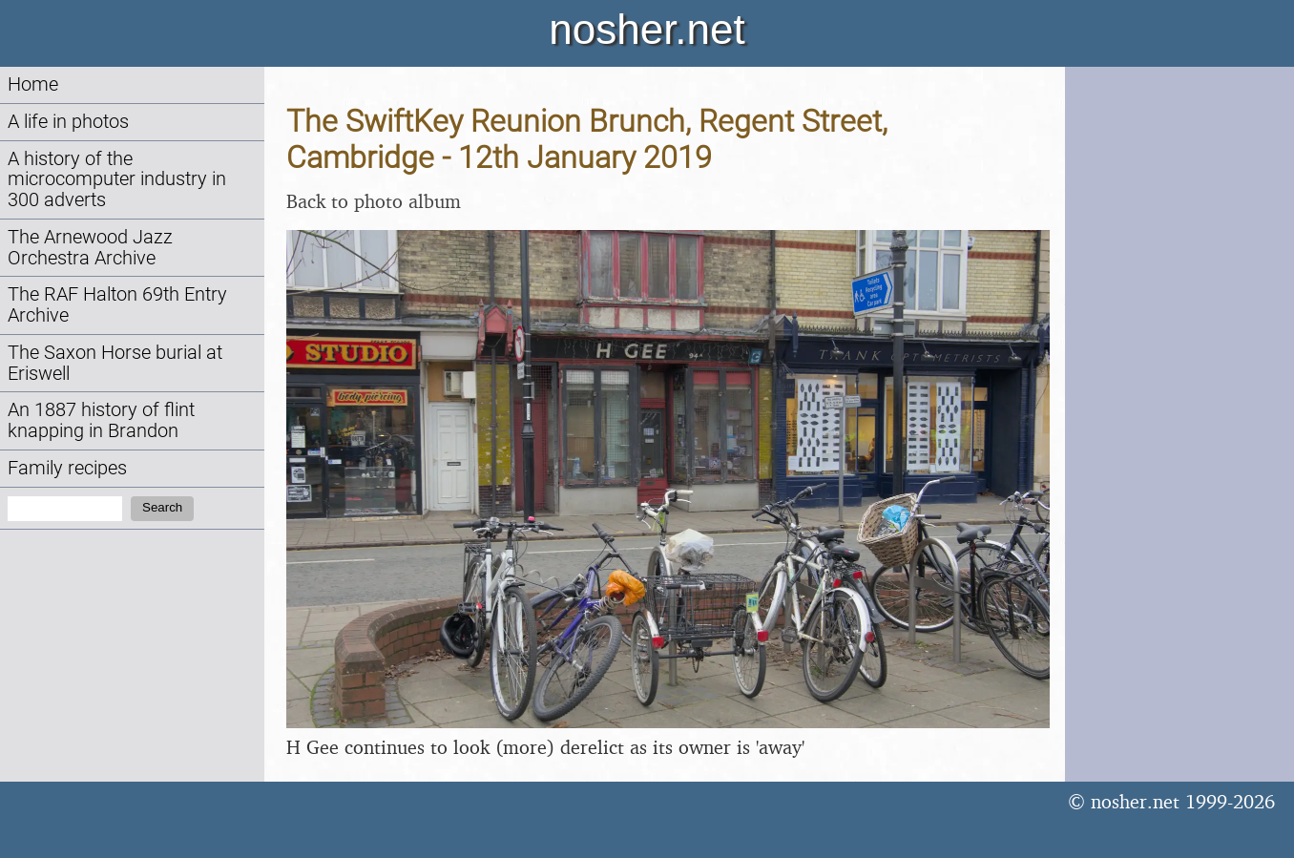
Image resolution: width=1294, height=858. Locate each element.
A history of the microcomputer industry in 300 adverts (117, 180)
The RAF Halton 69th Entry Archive (117, 304)
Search (162, 507)
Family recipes (67, 468)
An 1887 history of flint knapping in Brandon (101, 420)
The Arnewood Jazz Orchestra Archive (90, 247)
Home (33, 84)
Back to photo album (373, 201)
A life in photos (68, 122)
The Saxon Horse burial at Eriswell (115, 363)
